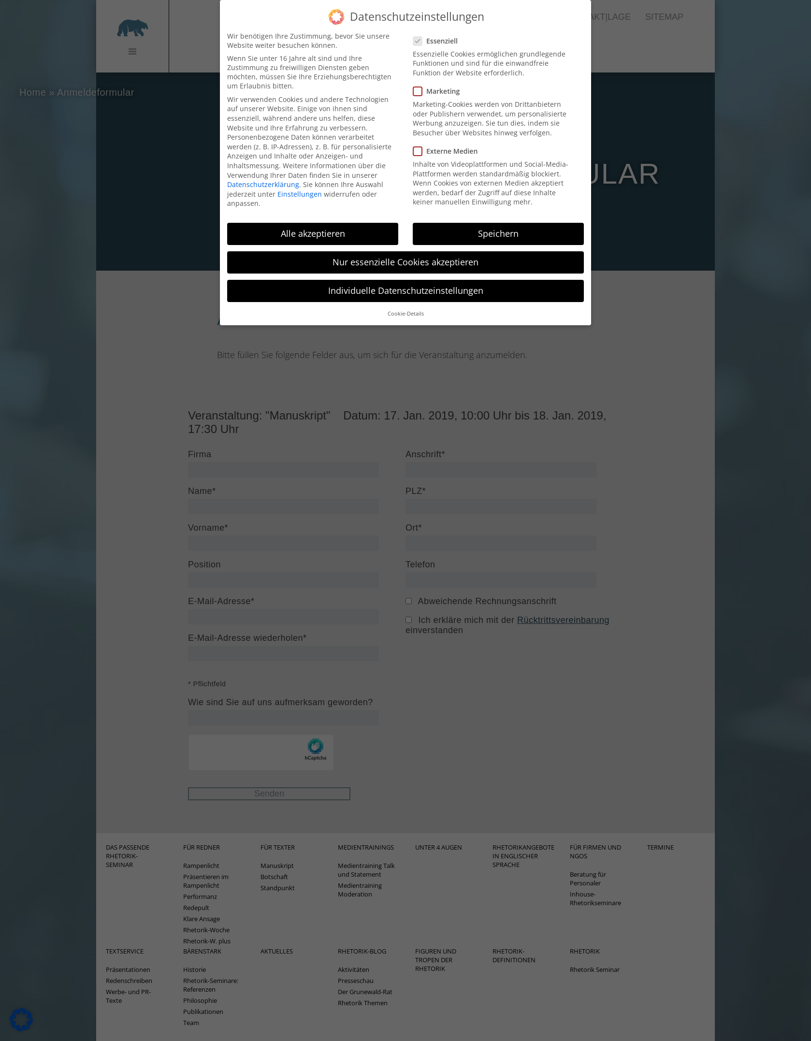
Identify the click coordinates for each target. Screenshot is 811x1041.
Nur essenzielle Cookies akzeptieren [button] (405, 253)
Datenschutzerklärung (263, 175)
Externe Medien (448, 141)
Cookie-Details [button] (406, 304)
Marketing (439, 82)
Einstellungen (299, 184)
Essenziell (438, 31)
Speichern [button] (498, 224)
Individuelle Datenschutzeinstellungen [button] (405, 281)
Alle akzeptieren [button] (313, 224)
